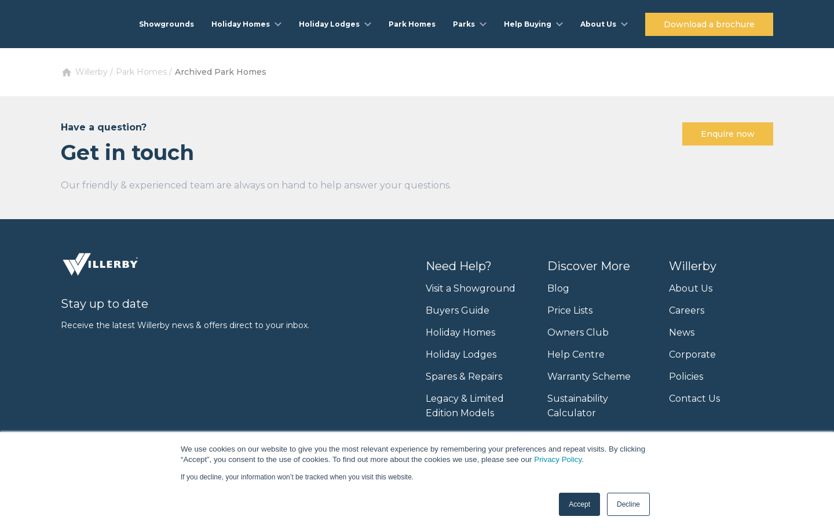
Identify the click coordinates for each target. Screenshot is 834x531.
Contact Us (694, 398)
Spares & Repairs (464, 376)
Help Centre (576, 354)
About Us (690, 288)
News (681, 332)
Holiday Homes (460, 332)
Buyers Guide (457, 310)
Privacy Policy (557, 459)
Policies (686, 376)
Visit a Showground (470, 288)
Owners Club (578, 332)
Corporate (692, 354)
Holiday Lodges (461, 354)
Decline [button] (628, 504)
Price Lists (569, 310)
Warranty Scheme (589, 376)
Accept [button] (579, 504)
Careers (686, 310)
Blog (558, 288)
